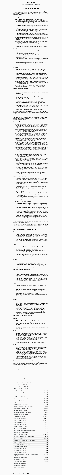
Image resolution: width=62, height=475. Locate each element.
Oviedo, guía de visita (18, 376)
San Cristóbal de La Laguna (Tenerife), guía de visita (24, 370)
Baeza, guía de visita (18, 442)
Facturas (32, 4)
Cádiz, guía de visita (18, 424)
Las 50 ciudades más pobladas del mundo (22, 430)
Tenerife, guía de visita (18, 434)
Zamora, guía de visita (18, 410)
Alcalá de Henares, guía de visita (20, 398)
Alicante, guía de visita (18, 418)
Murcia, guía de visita (18, 394)
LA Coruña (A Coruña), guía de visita (21, 388)
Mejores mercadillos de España (20, 444)
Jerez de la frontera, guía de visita (20, 412)
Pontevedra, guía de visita (19, 378)
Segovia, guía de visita (18, 467)
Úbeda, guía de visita (18, 465)
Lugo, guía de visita (17, 448)
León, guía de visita (17, 450)
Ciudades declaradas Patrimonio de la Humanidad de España (26, 454)
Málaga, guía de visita (18, 400)
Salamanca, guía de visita (19, 414)
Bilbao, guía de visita (18, 452)
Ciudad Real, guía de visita (19, 404)
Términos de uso (22, 473)
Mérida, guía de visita (18, 461)
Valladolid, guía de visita (18, 446)
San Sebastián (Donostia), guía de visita (22, 436)
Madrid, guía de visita (18, 390)
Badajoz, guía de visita (18, 372)
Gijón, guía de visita (18, 428)
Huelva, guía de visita (18, 402)
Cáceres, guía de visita (18, 392)
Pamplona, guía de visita (18, 368)
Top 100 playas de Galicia (19, 396)
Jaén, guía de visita (17, 459)
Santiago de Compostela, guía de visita (21, 406)
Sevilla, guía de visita (18, 463)
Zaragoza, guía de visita (18, 426)
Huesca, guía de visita (18, 384)
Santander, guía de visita (19, 386)
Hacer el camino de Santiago (19, 408)
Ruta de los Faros (17, 374)
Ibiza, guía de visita (17, 416)
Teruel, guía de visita (18, 420)
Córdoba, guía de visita (18, 438)
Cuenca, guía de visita (18, 457)
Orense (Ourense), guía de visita (20, 382)
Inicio (23, 4)
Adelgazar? (27, 4)
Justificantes (37, 4)
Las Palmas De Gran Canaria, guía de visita (22, 440)
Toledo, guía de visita (18, 422)
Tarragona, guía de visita (19, 432)
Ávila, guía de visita (17, 380)
